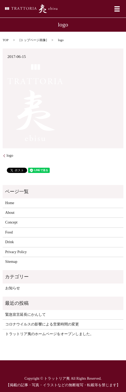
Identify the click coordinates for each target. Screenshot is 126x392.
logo (10, 155)
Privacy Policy (16, 252)
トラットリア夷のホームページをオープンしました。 (49, 334)
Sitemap (11, 262)
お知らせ (12, 288)
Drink (9, 242)
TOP (5, 40)
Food (9, 232)
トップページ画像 (33, 40)
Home (9, 203)
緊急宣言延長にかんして (25, 315)
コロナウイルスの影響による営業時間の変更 (42, 324)
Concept (11, 222)
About (9, 213)
